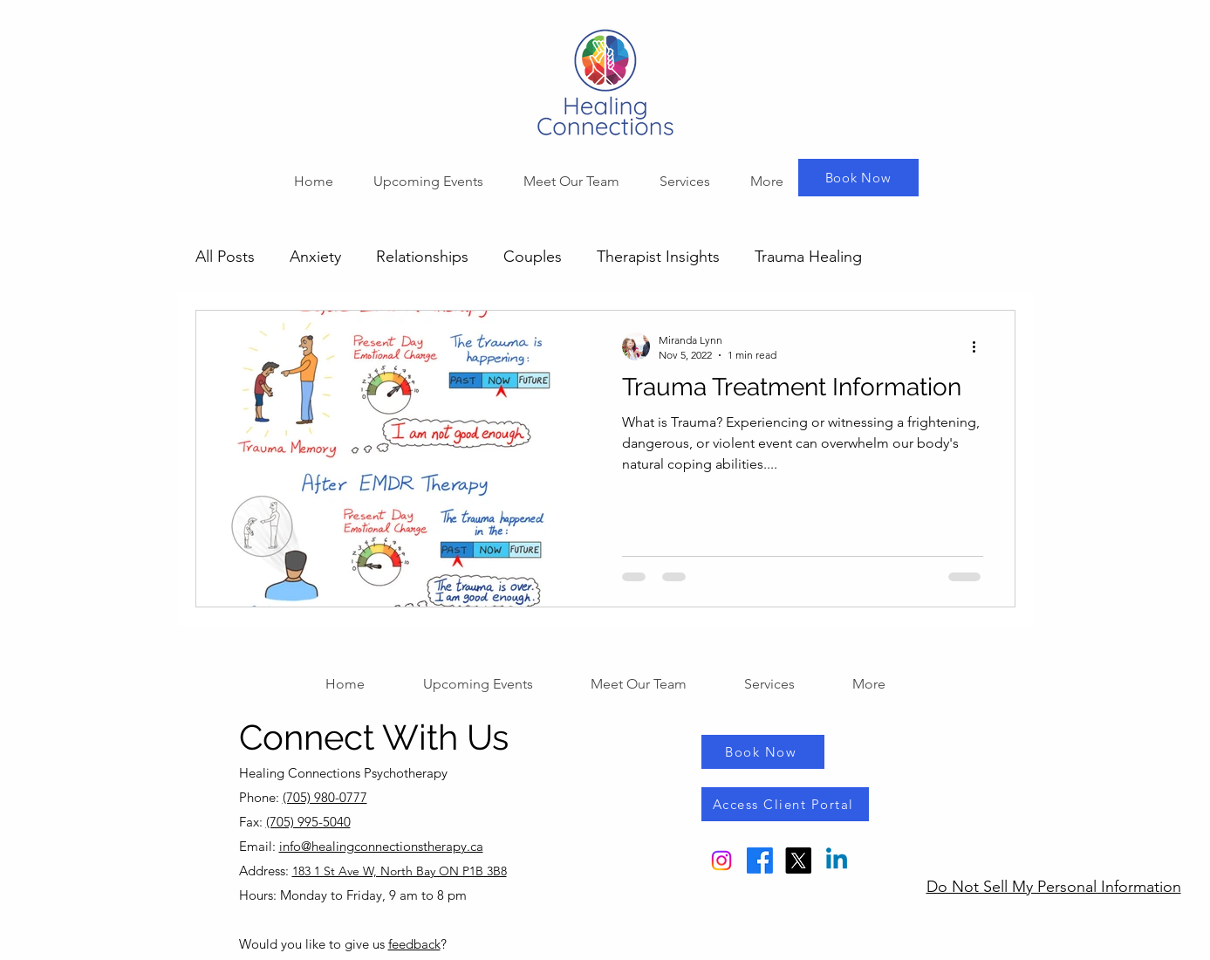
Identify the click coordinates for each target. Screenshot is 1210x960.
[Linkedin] (837, 860)
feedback (414, 944)
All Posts (225, 256)
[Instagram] (721, 860)
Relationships (422, 256)
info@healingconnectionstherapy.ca (381, 846)
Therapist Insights (658, 256)
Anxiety (315, 256)
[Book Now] (858, 177)
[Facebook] (760, 860)
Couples (532, 256)
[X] (798, 860)
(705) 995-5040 (308, 821)
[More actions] (980, 346)
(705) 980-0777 (325, 797)
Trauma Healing (808, 256)
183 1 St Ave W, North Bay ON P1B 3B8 (399, 871)
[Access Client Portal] (785, 804)
